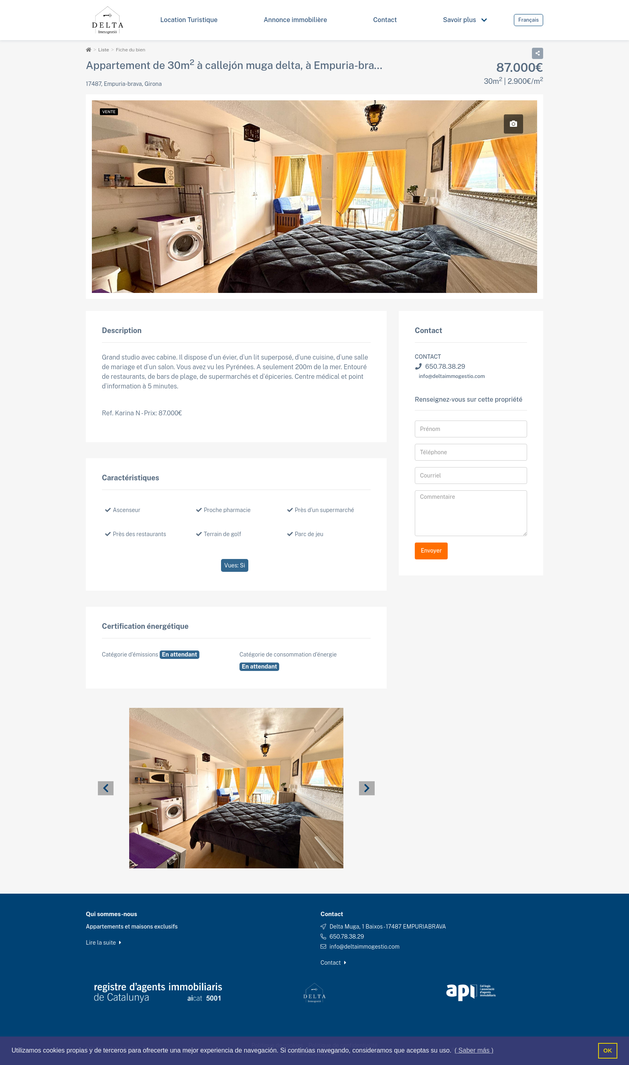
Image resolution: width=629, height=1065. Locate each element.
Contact (333, 962)
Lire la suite (103, 942)
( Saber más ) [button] (474, 1050)
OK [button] (607, 1050)
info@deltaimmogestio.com (452, 376)
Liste (103, 50)
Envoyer (431, 550)
